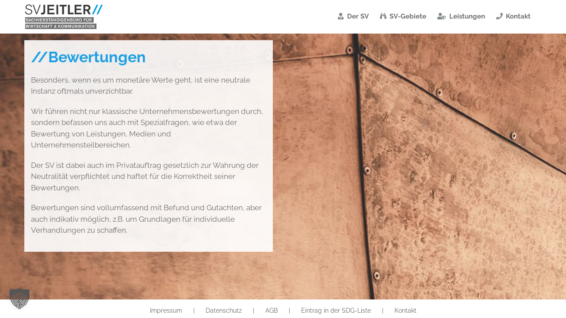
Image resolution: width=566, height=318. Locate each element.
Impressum (166, 310)
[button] (19, 298)
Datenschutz (224, 310)
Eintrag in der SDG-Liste (336, 310)
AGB (271, 310)
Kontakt (405, 310)
